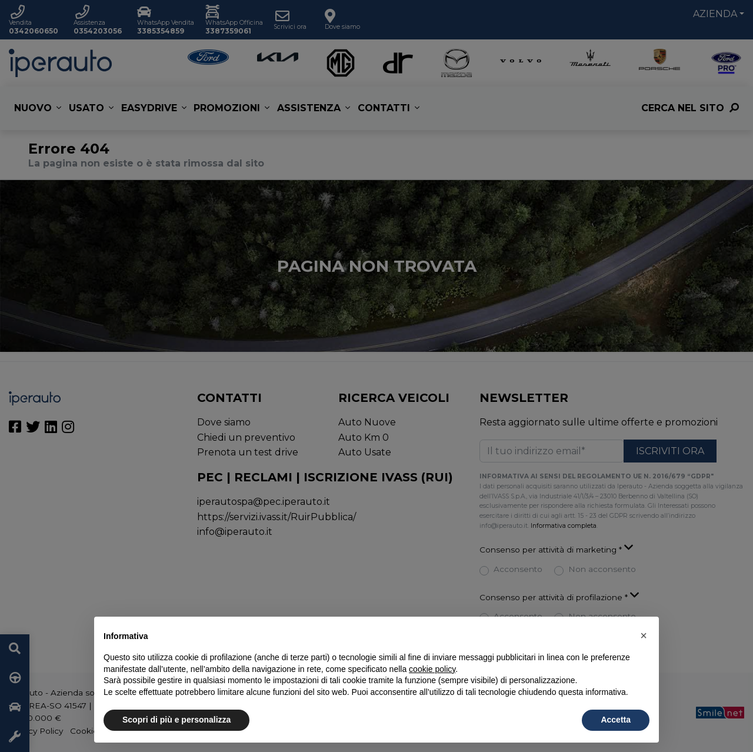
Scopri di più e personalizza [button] (176, 719)
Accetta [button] (616, 719)
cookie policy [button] (432, 669)
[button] (643, 635)
